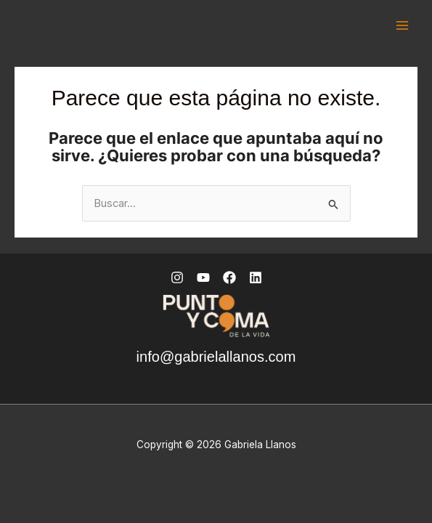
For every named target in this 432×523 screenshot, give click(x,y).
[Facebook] (229, 277)
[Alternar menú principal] (402, 25)
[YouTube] (203, 277)
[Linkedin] (255, 277)
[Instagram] (177, 277)
